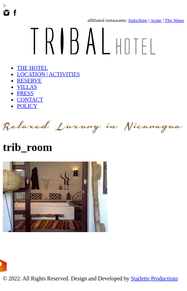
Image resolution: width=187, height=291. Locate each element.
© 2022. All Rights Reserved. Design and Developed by (67, 278)
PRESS (25, 93)
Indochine (137, 20)
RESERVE (29, 81)
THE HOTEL (32, 68)
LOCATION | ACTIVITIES (48, 74)
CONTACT (30, 100)
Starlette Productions (154, 278)
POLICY (27, 106)
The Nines (174, 20)
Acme (156, 20)
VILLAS (27, 87)
